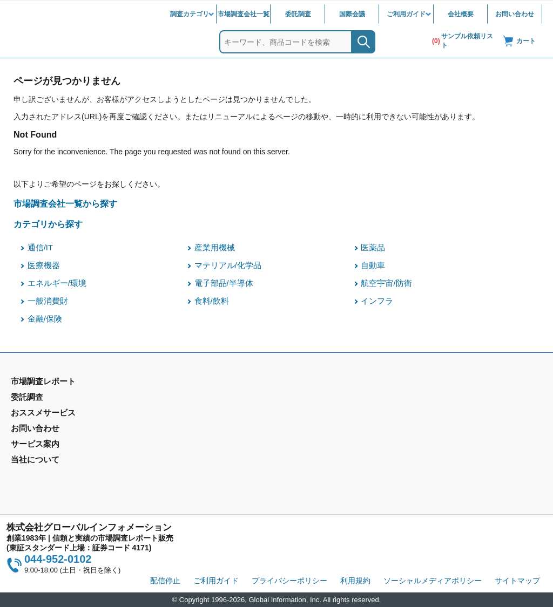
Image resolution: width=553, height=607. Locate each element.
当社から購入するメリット (325, 452)
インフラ (377, 301)
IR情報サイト (437, 414)
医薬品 (373, 247)
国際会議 (352, 14)
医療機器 (44, 265)
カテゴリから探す (48, 224)
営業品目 (295, 437)
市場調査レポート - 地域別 (56, 414)
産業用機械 (214, 247)
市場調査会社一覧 (243, 14)
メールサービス (172, 452)
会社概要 (461, 14)
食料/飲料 (211, 301)
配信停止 (165, 580)
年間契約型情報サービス (52, 430)
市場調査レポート (41, 398)
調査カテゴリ (189, 14)
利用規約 (355, 580)
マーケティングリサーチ (187, 414)
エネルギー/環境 (57, 283)
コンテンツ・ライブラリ (321, 468)
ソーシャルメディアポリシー (432, 580)
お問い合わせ (514, 14)
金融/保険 (45, 319)
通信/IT (40, 247)
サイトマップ (517, 580)
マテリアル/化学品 (227, 265)
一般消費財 (48, 301)
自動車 (373, 265)
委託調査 (298, 14)
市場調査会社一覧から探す (65, 203)
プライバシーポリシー (289, 580)
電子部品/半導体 (223, 283)
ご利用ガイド (406, 14)
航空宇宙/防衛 (386, 283)
